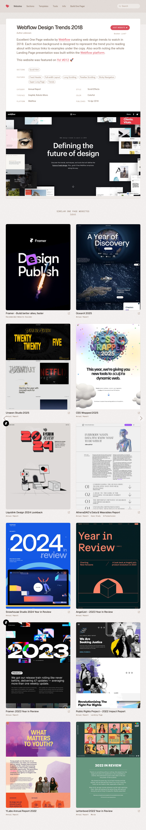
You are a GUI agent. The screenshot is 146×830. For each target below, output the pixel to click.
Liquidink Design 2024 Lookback (24, 512)
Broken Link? (120, 34)
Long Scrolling (70, 77)
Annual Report (34, 89)
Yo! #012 (63, 60)
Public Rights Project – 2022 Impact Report (101, 711)
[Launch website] (139, 313)
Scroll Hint (34, 70)
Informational (109, 516)
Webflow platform (92, 52)
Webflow (64, 39)
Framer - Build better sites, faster (25, 313)
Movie (93, 814)
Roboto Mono (42, 95)
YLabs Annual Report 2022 (21, 811)
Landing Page (97, 715)
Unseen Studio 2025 (17, 412)
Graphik (31, 95)
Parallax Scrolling (87, 77)
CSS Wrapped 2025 (87, 412)
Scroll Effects (93, 89)
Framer (6, 423)
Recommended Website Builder (19, 317)
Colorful (91, 95)
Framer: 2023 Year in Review (22, 711)
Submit (73, 214)
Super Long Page (37, 82)
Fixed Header (35, 77)
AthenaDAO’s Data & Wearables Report (98, 512)
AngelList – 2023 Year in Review (94, 611)
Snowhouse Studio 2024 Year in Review (28, 611)
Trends (51, 82)
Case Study (96, 516)
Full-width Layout (52, 77)
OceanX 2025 (84, 313)
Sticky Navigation (106, 77)
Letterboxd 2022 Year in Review (94, 811)
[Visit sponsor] (69, 313)
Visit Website (120, 28)
